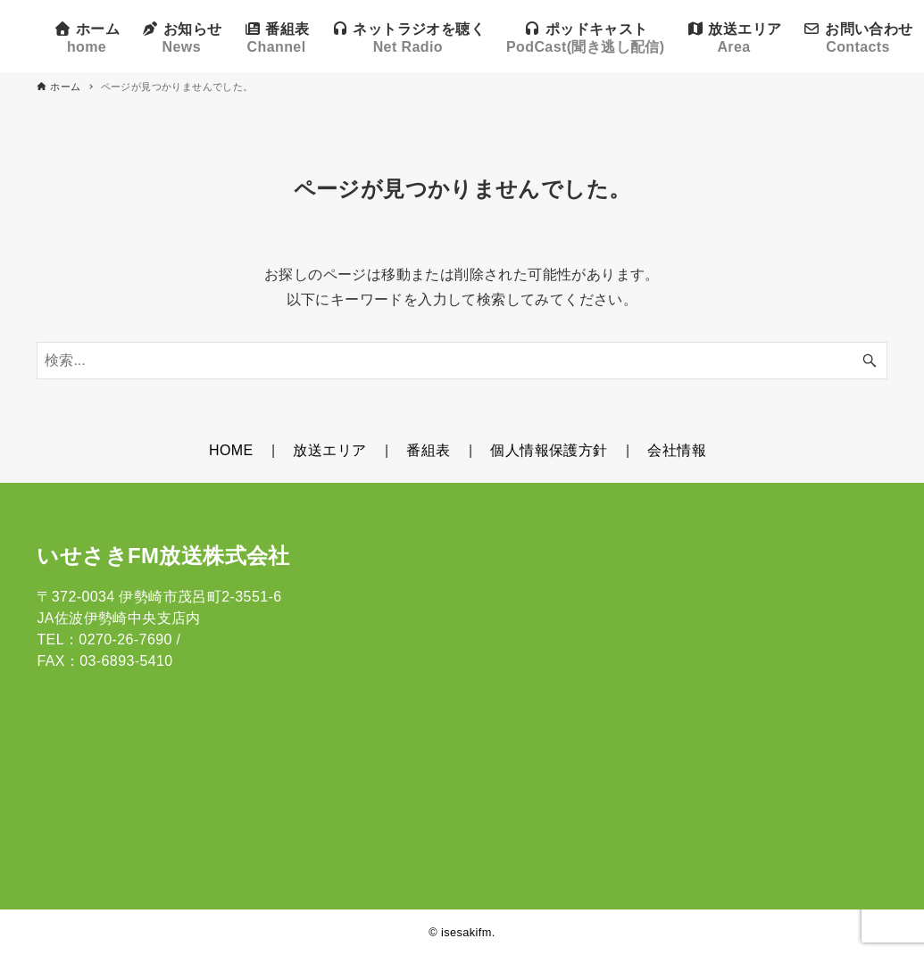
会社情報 (676, 450)
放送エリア (329, 450)
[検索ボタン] (869, 360)
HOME (231, 450)
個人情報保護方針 (548, 450)
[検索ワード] (462, 360)
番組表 (428, 450)
